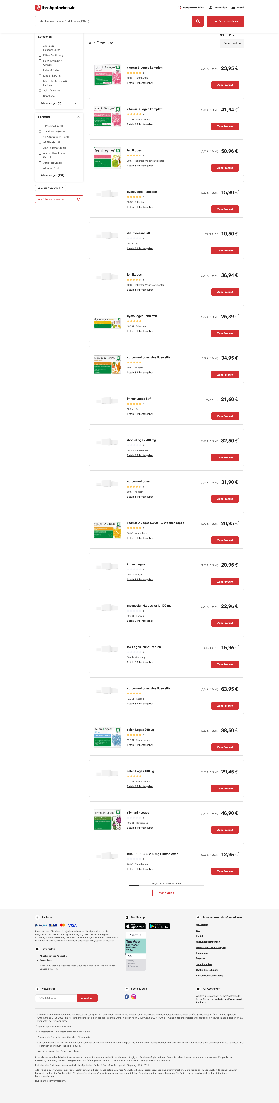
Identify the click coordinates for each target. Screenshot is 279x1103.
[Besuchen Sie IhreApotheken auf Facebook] (127, 996)
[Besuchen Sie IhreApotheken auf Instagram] (133, 996)
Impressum (202, 953)
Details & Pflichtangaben (140, 82)
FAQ (198, 930)
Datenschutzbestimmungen (211, 947)
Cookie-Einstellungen (207, 970)
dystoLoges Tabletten (142, 192)
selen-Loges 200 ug (140, 730)
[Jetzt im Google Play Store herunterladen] (159, 926)
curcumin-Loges (138, 481)
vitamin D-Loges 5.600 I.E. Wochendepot (155, 523)
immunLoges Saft (139, 398)
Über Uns (201, 958)
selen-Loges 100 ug (140, 771)
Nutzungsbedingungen (208, 941)
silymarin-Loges (138, 812)
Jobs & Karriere (204, 964)
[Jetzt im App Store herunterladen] (135, 926)
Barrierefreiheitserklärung (209, 975)
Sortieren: (227, 35)
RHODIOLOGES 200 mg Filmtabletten (152, 854)
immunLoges (136, 564)
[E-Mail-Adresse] (56, 998)
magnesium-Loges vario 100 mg (149, 605)
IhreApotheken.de (95, 931)
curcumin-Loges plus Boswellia (148, 357)
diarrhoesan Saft (138, 233)
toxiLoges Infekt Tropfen (144, 647)
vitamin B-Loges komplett (144, 67)
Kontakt (200, 936)
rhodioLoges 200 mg (141, 440)
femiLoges (134, 150)
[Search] (198, 21)
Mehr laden (166, 893)
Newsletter (202, 925)
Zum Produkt (225, 85)
